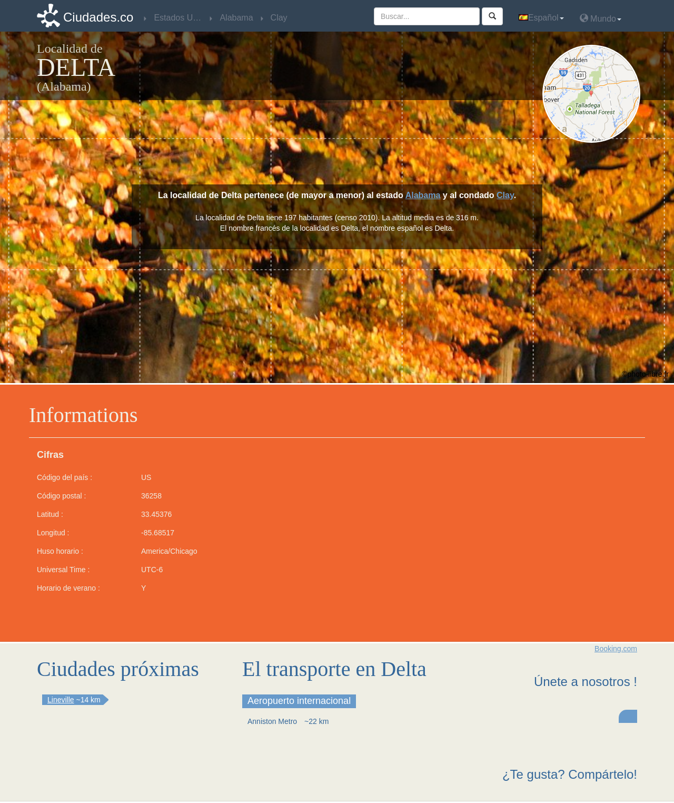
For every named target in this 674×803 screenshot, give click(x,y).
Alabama (423, 195)
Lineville (60, 700)
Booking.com (615, 648)
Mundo (600, 18)
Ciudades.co (98, 17)
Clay (505, 195)
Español (541, 17)
